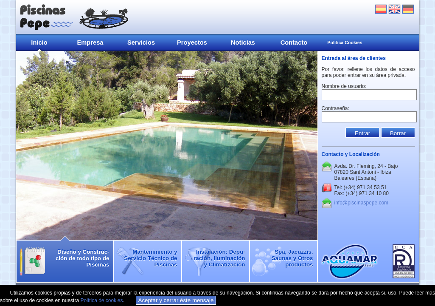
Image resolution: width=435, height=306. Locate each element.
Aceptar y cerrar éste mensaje (176, 300)
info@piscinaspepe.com (361, 203)
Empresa (90, 42)
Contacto (294, 42)
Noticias (243, 42)
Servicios (141, 42)
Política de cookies (101, 300)
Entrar (362, 133)
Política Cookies (344, 42)
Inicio (39, 42)
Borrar (398, 133)
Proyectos (192, 42)
